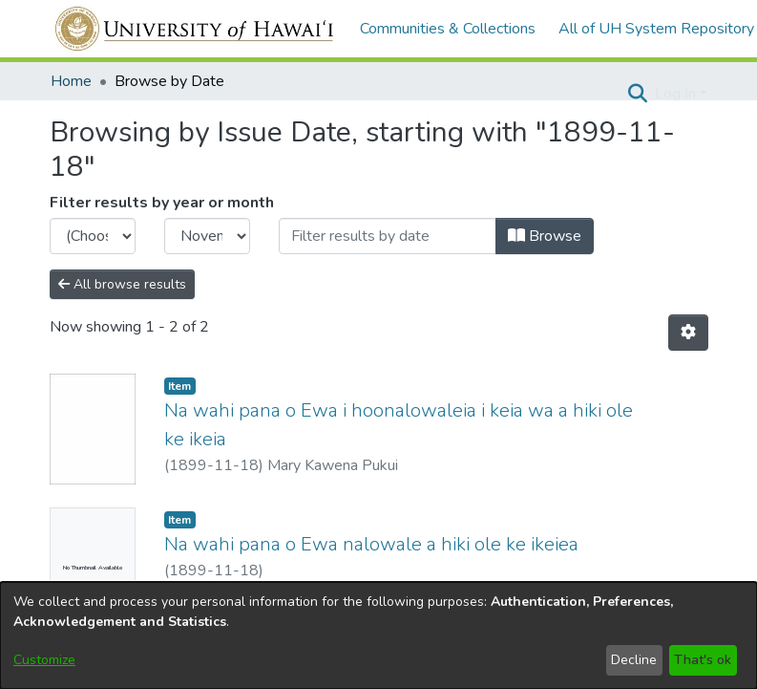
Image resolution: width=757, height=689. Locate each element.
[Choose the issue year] (93, 236)
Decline (634, 660)
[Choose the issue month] (207, 236)
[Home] (195, 29)
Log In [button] (677, 93)
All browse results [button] (122, 284)
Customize (44, 660)
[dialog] (378, 635)
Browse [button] (544, 236)
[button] (638, 93)
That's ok (702, 660)
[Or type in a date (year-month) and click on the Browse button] (387, 236)
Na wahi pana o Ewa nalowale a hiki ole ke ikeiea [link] (371, 544)
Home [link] (71, 81)
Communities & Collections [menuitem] (448, 28)
